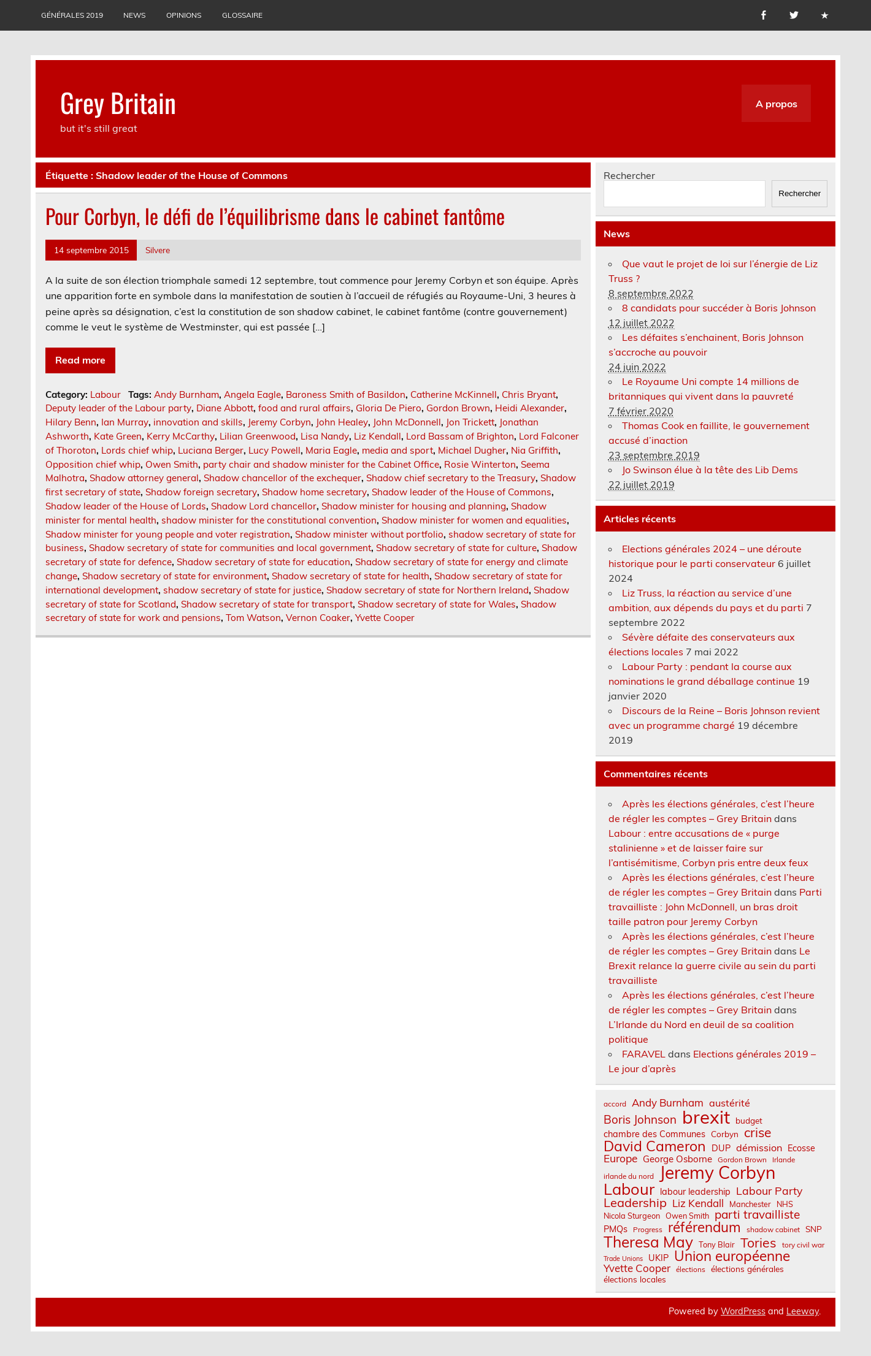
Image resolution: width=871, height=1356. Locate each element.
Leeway (802, 1311)
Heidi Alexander (529, 408)
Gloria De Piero (388, 408)
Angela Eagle (252, 394)
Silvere (157, 250)
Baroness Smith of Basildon (345, 394)
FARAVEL (644, 1054)
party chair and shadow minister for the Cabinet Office (321, 464)
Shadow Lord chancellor (264, 506)
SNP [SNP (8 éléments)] (813, 1229)
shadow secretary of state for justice (242, 590)
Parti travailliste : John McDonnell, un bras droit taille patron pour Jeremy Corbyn (715, 906)
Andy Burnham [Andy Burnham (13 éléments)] (668, 1103)
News (134, 15)
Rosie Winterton (480, 464)
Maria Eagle (331, 450)
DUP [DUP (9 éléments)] (721, 1148)
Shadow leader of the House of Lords (125, 506)
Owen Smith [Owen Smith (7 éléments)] (687, 1216)
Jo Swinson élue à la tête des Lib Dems (710, 469)
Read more (80, 360)
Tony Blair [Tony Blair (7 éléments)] (717, 1245)
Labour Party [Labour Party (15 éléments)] (769, 1191)
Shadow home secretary (314, 492)
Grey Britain (118, 101)
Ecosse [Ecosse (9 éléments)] (801, 1148)
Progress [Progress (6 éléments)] (647, 1229)
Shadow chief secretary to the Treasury (450, 478)
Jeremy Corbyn (279, 422)
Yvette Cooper (385, 617)
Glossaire (242, 15)
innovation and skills (198, 422)
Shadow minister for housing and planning (413, 506)
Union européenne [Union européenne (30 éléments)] (732, 1256)
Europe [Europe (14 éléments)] (620, 1158)
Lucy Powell (274, 450)
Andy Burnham (186, 394)
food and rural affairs (304, 408)
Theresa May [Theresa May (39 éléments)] (648, 1242)
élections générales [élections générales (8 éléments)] (747, 1269)
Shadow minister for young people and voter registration (167, 534)
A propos (776, 103)
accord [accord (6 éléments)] (615, 1104)
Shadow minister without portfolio (369, 534)
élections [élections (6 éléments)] (690, 1269)
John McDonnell (407, 422)
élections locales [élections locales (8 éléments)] (635, 1279)
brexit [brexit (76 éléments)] (706, 1117)
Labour (105, 394)
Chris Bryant (529, 394)
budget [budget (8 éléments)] (748, 1120)
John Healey (342, 422)
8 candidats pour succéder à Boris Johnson (719, 308)
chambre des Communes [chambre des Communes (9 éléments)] (654, 1134)
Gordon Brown (458, 408)
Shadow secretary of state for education (263, 562)
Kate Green (118, 436)
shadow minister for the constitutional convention (269, 520)
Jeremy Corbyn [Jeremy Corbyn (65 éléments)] (717, 1172)
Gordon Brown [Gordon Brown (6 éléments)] (742, 1160)
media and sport (397, 450)
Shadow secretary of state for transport (267, 604)
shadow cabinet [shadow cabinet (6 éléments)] (773, 1229)
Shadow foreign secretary (201, 492)
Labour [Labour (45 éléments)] (629, 1189)
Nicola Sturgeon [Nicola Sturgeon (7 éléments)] (632, 1216)
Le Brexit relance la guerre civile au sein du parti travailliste (712, 965)
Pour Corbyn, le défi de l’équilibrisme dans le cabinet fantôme (275, 215)
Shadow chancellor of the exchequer (282, 478)
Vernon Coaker (318, 617)
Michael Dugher (472, 450)
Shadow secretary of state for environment (174, 576)
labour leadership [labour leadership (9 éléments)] (695, 1191)
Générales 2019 (72, 15)
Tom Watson (253, 617)
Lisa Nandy (325, 436)
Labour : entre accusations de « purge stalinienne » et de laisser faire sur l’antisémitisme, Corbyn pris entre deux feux (708, 848)
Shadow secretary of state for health (350, 576)
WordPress (743, 1311)
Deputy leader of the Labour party (118, 408)
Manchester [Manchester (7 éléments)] (750, 1204)
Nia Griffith (534, 450)
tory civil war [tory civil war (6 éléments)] (803, 1245)
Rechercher (629, 175)
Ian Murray (124, 422)
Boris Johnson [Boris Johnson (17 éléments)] (640, 1120)
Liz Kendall (377, 436)
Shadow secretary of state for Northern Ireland (427, 590)
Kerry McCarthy (181, 436)
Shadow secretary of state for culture (456, 548)
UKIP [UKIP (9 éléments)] (658, 1258)
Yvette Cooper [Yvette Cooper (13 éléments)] (637, 1268)
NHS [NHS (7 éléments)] (785, 1204)
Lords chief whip (137, 450)
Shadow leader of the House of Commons (461, 492)
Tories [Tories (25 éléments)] (758, 1242)
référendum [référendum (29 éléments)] (704, 1227)
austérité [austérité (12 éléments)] (729, 1103)
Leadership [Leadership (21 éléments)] (635, 1203)
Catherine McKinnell (453, 394)
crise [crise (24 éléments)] (757, 1132)
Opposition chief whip (92, 464)
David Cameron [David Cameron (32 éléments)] (655, 1146)
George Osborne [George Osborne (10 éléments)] (677, 1159)
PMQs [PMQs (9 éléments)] (615, 1229)
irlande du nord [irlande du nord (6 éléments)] (629, 1176)
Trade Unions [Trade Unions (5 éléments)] (623, 1258)
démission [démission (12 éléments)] (759, 1147)
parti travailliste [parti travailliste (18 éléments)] (757, 1215)
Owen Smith (171, 464)
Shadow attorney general (144, 478)
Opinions (183, 15)
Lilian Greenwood (258, 436)
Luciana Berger (211, 450)
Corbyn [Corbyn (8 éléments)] (725, 1134)
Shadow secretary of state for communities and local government (230, 548)
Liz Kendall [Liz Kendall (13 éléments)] (698, 1203)
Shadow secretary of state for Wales (437, 604)
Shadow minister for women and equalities (474, 520)
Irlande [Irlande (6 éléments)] (783, 1160)
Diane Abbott (224, 408)
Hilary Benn (70, 422)
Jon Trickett (470, 422)
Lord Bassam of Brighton (460, 436)
